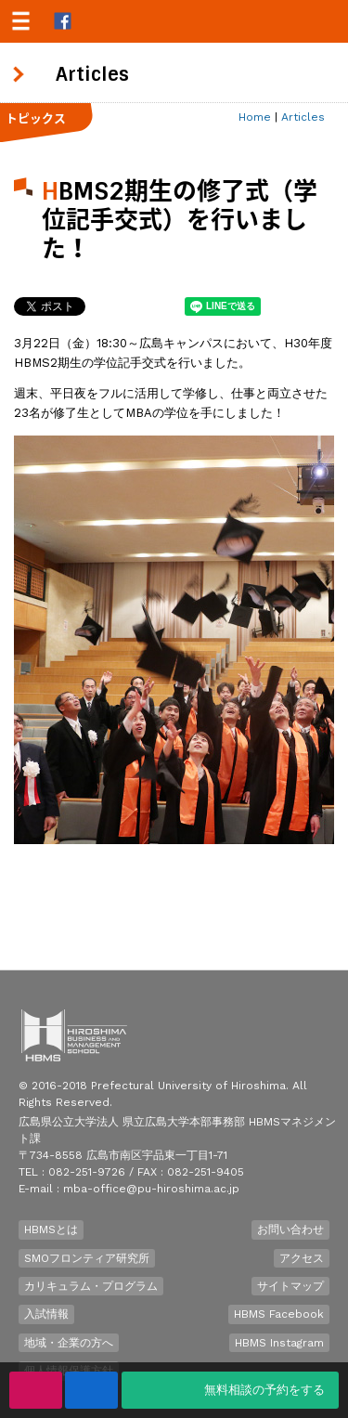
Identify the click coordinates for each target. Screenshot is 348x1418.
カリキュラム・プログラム (91, 1286)
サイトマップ (290, 1286)
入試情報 (46, 1313)
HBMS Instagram (279, 1342)
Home (254, 117)
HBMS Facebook (279, 1313)
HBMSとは (51, 1229)
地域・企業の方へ (68, 1342)
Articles (303, 117)
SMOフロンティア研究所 (86, 1258)
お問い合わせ (290, 1229)
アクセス (301, 1258)
